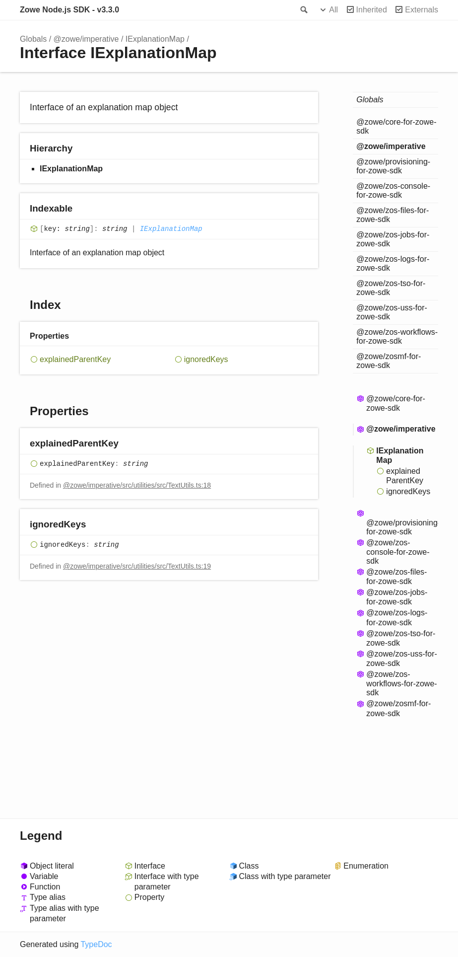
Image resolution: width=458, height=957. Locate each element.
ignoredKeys (206, 359)
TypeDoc (96, 944)
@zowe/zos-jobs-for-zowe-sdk (392, 239)
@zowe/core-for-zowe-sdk (396, 126)
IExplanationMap (155, 39)
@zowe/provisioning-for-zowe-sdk (393, 166)
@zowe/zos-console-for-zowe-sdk (393, 190)
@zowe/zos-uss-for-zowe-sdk (391, 312)
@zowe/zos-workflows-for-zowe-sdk (397, 336)
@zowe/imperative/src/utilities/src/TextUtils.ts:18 (137, 485)
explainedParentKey (75, 359)
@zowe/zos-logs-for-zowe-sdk (392, 263)
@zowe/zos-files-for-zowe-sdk (392, 214)
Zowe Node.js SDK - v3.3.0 (69, 9)
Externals (421, 9)
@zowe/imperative (86, 39)
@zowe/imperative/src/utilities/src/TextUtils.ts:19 (137, 566)
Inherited (371, 9)
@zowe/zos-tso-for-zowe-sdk (390, 287)
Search (303, 10)
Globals (33, 39)
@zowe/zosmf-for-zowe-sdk (388, 360)
